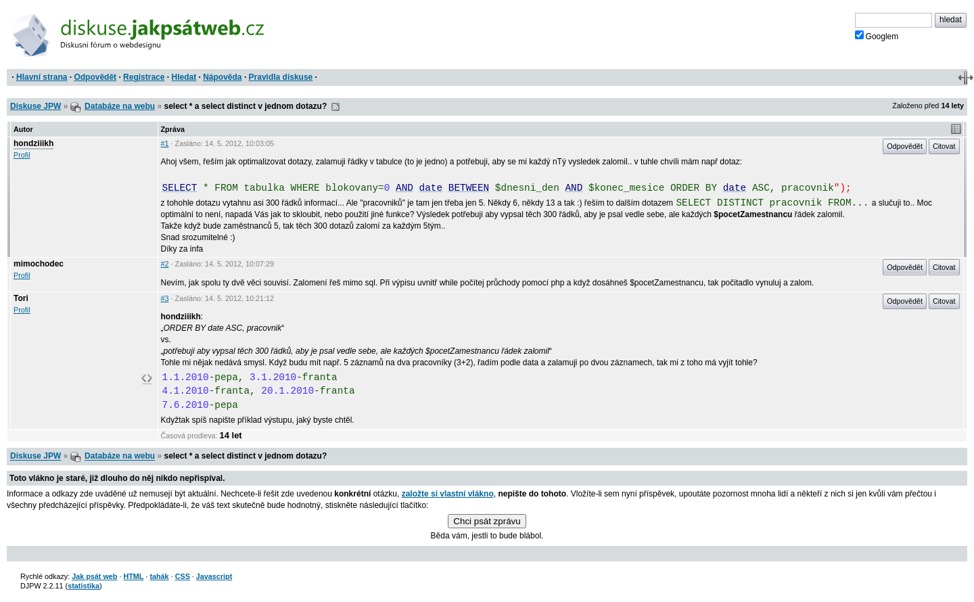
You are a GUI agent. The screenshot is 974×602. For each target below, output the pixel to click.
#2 (165, 264)
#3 (165, 298)
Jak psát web (94, 576)
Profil (22, 155)
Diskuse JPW (35, 106)
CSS (182, 576)
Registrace (143, 77)
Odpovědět (95, 77)
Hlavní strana (41, 77)
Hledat (183, 77)
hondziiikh (33, 143)
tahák (158, 576)
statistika (83, 586)
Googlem (877, 35)
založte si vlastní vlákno (448, 494)
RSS (335, 107)
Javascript (214, 576)
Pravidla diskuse (281, 77)
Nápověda (222, 77)
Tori (21, 298)
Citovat (944, 146)
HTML (133, 576)
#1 (165, 143)
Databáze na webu (120, 106)
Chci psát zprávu (486, 521)
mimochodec (39, 264)
